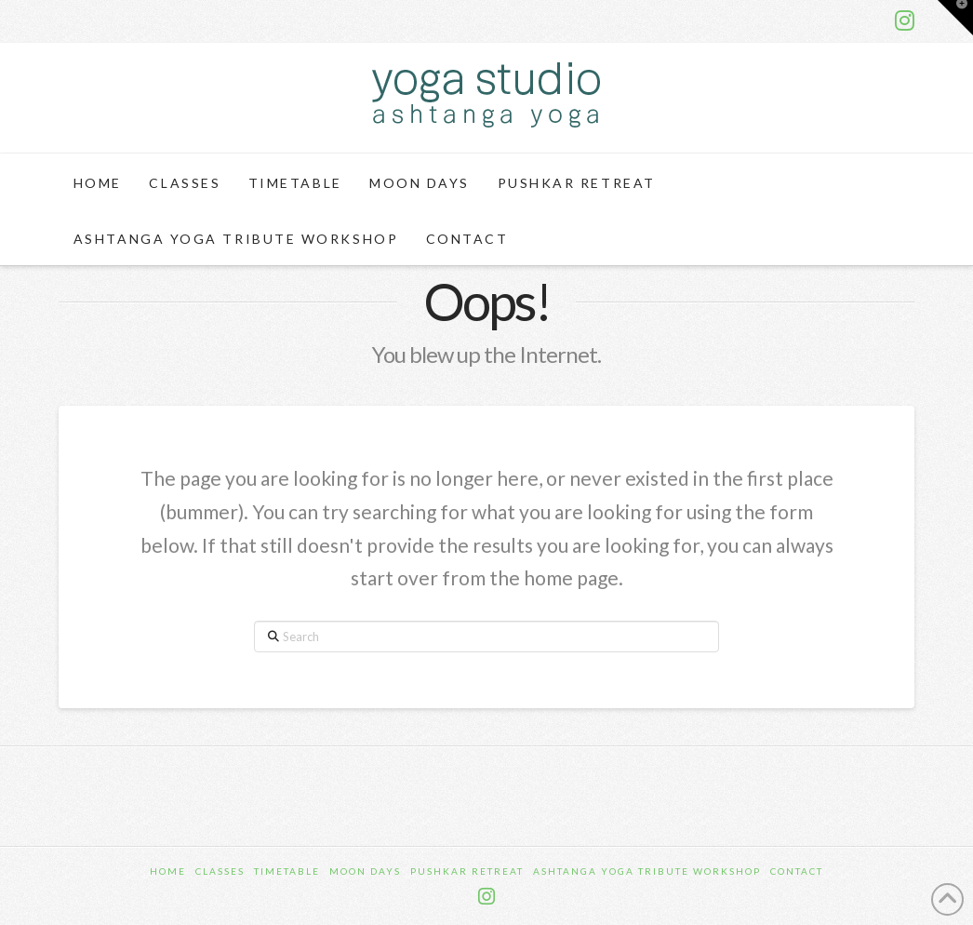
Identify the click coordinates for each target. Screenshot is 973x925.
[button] (955, 17)
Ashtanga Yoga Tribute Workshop (647, 871)
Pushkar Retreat (467, 871)
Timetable (287, 871)
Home (168, 871)
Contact (796, 871)
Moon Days (365, 871)
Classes (220, 871)
